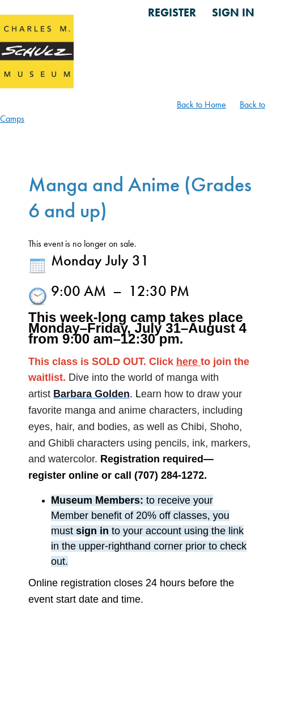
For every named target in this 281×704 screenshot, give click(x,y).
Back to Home (201, 104)
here (187, 361)
